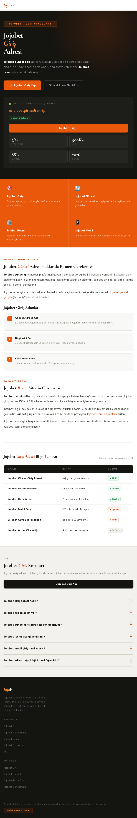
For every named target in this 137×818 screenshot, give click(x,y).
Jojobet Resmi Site (14, 780)
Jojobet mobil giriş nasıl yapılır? (68, 648)
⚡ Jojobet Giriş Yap (22, 85)
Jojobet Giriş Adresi (14, 745)
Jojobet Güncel (12, 774)
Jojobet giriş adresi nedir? (68, 601)
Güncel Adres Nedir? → (64, 85)
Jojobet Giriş (10, 726)
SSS (6, 751)
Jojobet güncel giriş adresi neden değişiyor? (68, 624)
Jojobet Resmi (11, 739)
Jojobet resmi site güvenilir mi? (68, 636)
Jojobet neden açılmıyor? (68, 613)
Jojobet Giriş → (69, 128)
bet (9, 5)
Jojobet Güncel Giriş (15, 732)
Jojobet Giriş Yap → (68, 583)
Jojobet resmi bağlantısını (102, 414)
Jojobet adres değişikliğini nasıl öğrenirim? (68, 660)
